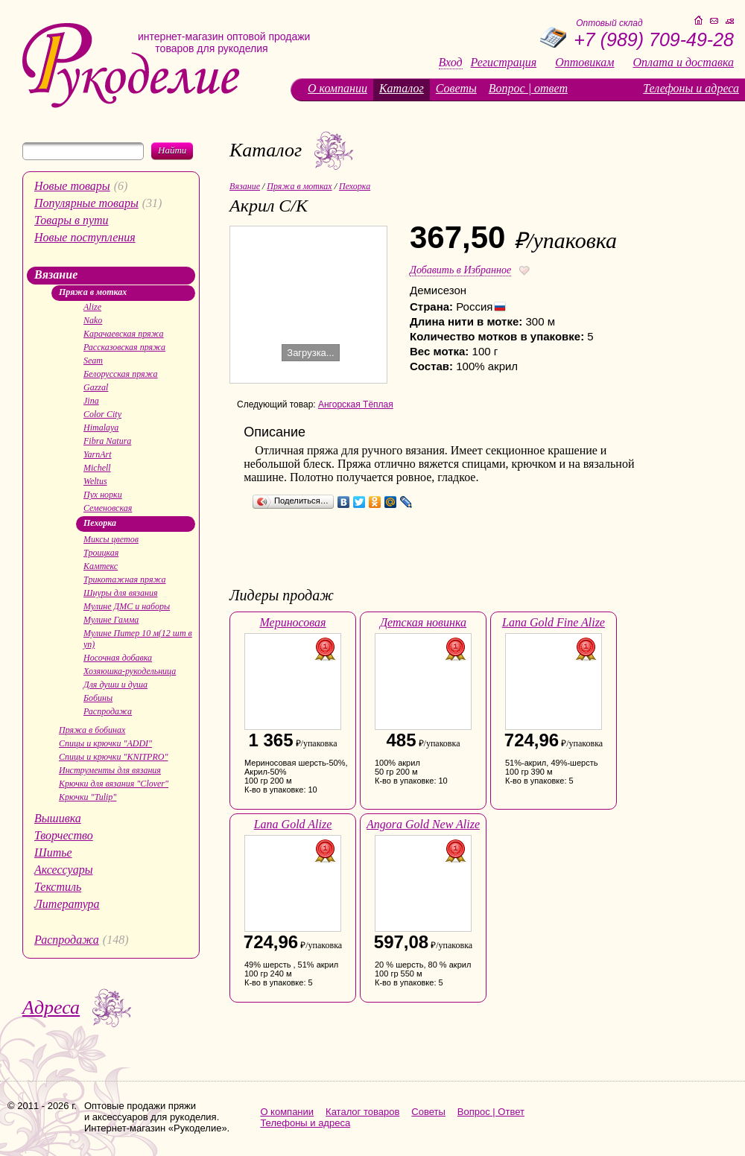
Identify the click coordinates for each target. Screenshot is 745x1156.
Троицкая (100, 552)
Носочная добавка (117, 657)
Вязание (55, 274)
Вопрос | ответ (528, 88)
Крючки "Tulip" (87, 797)
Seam (93, 360)
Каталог (401, 88)
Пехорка (99, 523)
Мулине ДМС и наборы (126, 606)
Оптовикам (584, 63)
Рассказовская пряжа (124, 347)
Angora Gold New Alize (423, 824)
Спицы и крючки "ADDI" (105, 743)
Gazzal (95, 387)
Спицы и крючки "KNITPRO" (113, 757)
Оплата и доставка (683, 63)
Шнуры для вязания (120, 593)
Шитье (53, 852)
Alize (92, 307)
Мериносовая (292, 622)
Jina (91, 401)
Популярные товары (86, 203)
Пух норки (102, 494)
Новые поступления (85, 237)
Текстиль (57, 886)
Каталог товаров (362, 1111)
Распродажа (107, 711)
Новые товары (72, 186)
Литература (67, 904)
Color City (102, 414)
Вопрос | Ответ (490, 1111)
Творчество (63, 835)
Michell (97, 468)
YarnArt (97, 454)
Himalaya (100, 427)
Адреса (51, 1007)
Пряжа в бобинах (92, 730)
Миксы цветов (111, 539)
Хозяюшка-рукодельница (129, 671)
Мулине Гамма (111, 619)
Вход (451, 63)
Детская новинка (423, 622)
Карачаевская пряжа (123, 333)
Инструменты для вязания (110, 770)
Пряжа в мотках (93, 292)
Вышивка (57, 818)
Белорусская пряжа (120, 374)
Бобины (97, 698)
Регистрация (504, 63)
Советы (456, 88)
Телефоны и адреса (691, 88)
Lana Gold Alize (293, 824)
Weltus (95, 481)
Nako (92, 320)
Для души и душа (115, 684)
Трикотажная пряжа (124, 579)
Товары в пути (71, 220)
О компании (337, 88)
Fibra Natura (107, 441)
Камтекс (100, 566)
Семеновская (107, 508)
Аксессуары (63, 869)
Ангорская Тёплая (355, 404)
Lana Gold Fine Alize (553, 622)
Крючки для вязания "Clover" (113, 783)
